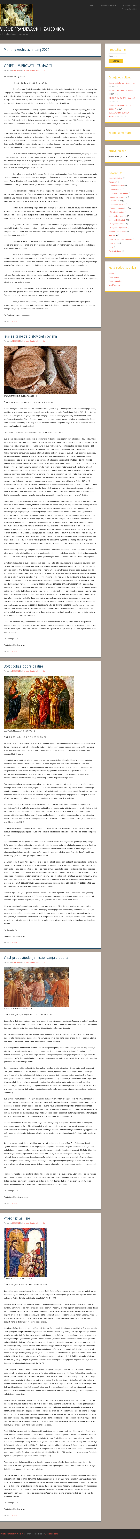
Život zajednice (115, 247)
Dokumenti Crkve (117, 181)
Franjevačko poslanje (118, 223)
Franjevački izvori (130, 5)
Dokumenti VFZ (116, 185)
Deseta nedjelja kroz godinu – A (121, 78)
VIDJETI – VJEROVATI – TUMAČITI (28, 66)
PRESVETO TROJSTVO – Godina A (121, 86)
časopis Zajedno (115, 173)
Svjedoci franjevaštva (118, 204)
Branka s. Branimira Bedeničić (33, 70)
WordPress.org (114, 280)
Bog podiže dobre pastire (23, 666)
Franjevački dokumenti (119, 189)
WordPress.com (51, 1534)
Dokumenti (113, 177)
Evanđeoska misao (108, 5)
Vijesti (111, 243)
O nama (91, 5)
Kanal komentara (116, 276)
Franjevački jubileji (129, 9)
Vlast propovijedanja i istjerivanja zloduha (36, 958)
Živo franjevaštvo (117, 208)
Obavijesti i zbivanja (117, 227)
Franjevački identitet (117, 215)
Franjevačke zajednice (118, 211)
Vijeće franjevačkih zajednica (120, 235)
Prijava (111, 269)
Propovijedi (15, 321)
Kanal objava (114, 273)
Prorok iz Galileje (17, 1218)
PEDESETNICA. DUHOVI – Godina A (122, 93)
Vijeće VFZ (113, 239)
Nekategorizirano (118, 200)
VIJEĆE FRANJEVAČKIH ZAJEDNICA (32, 29)
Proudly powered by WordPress (12, 1534)
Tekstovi (112, 231)
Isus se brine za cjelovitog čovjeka (30, 336)
